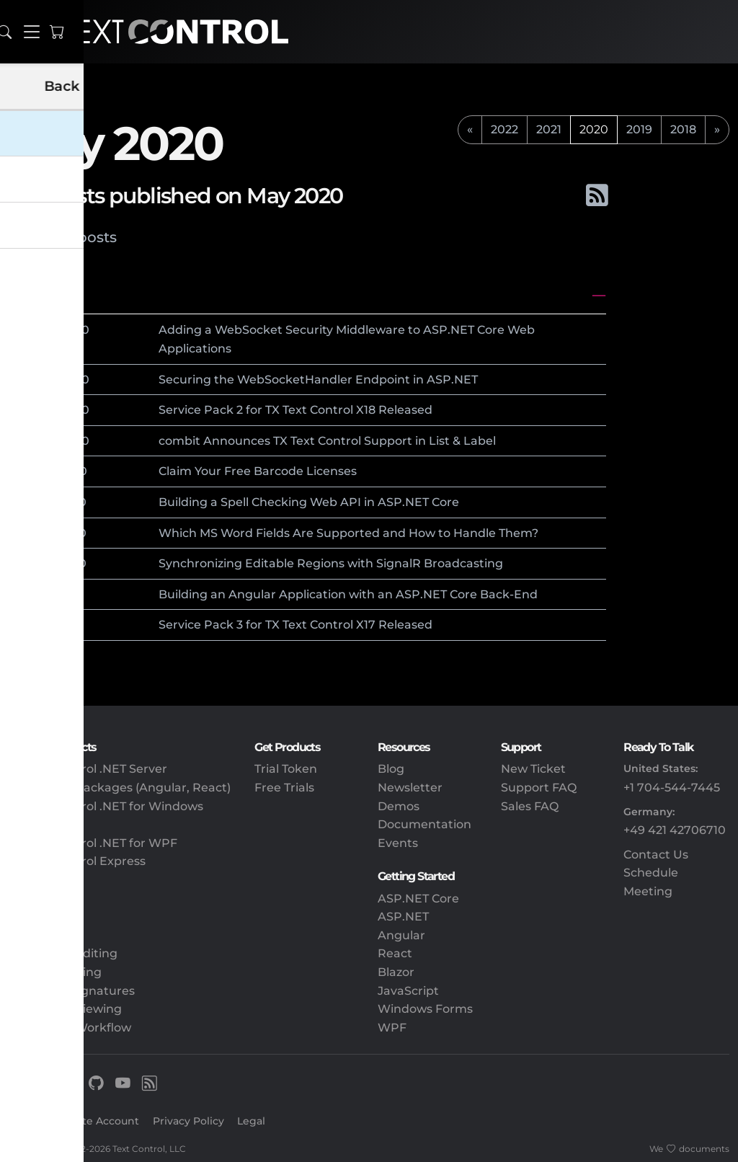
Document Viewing (65, 1009)
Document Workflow (70, 1027)
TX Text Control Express (77, 861)
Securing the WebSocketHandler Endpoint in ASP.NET (318, 379)
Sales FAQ (530, 806)
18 (47, 471)
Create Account (98, 1120)
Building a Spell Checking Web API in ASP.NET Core (309, 502)
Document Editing (63, 953)
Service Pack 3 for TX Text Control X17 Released (295, 624)
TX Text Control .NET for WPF (93, 843)
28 (48, 330)
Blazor (396, 972)
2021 (548, 129)
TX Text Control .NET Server (88, 769)
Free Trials (284, 787)
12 (47, 563)
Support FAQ (539, 787)
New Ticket (533, 769)
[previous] (470, 129)
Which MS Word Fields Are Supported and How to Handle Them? (348, 533)
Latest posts (73, 237)
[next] (717, 129)
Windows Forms (425, 1009)
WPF (392, 1027)
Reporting (38, 935)
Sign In (27, 1120)
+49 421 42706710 (674, 830)
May (26, 330)
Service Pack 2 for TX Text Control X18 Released (295, 410)
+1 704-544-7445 (671, 787)
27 (48, 410)
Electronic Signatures (72, 991)
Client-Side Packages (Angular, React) (120, 787)
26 (48, 441)
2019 (639, 129)
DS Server (37, 880)
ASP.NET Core (418, 898)
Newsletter (410, 787)
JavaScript (408, 991)
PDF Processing (55, 972)
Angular (401, 935)
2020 (75, 330)
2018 (683, 129)
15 (47, 502)
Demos (398, 806)
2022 (504, 129)
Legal (251, 1120)
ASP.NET (403, 916)
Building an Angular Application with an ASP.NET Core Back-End (348, 594)
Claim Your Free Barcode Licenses (258, 471)
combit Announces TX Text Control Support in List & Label (327, 441)
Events (398, 843)
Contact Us (655, 854)
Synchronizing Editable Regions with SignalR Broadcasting (331, 563)
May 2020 (42, 295)
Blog (391, 769)
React (395, 953)
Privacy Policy (188, 1120)
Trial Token (285, 769)
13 (47, 533)
